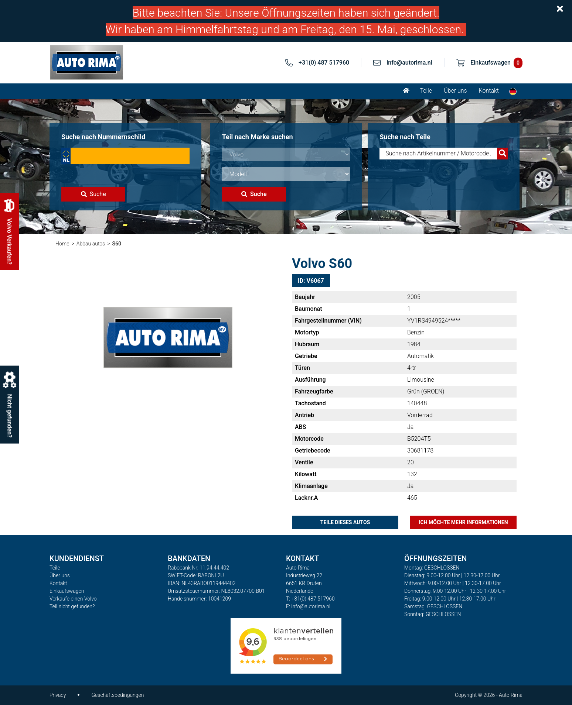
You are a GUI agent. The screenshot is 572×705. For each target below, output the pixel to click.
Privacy (58, 695)
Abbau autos (90, 244)
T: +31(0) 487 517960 (310, 599)
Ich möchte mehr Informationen (463, 522)
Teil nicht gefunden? (72, 606)
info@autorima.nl (409, 62)
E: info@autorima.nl (308, 606)
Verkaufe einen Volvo (73, 599)
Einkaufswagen (67, 591)
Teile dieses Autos (345, 522)
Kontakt (489, 90)
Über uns (455, 90)
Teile (426, 90)
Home (62, 244)
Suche (93, 193)
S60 (116, 244)
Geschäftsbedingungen (117, 695)
